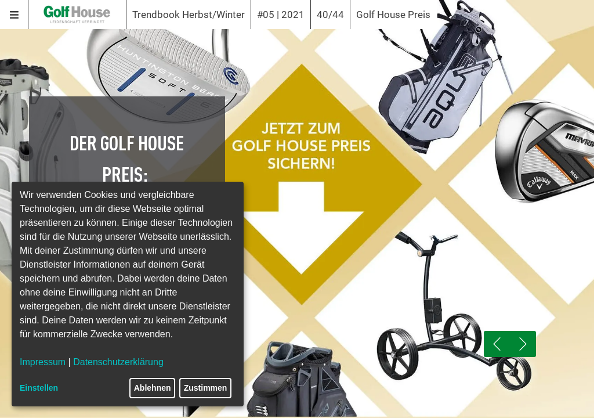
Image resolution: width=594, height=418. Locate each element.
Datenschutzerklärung (118, 362)
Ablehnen (152, 387)
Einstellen (39, 387)
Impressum (43, 362)
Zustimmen (205, 387)
